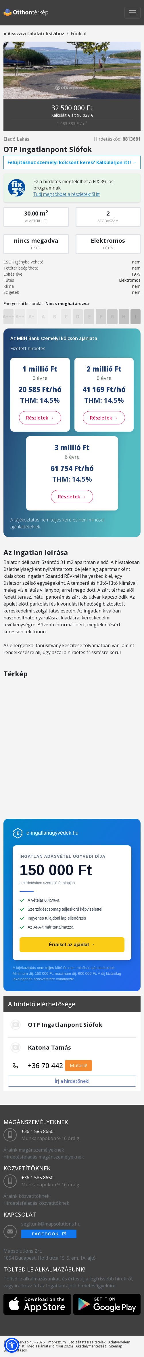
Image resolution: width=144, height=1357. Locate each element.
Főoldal (78, 33)
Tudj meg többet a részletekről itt (66, 194)
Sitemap (115, 1346)
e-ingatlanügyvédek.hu (52, 833)
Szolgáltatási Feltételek (87, 1342)
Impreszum (56, 1342)
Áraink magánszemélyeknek (33, 1150)
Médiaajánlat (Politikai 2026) (50, 1346)
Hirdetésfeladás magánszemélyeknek (43, 1157)
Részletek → (40, 418)
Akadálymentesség (91, 1346)
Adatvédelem (119, 1342)
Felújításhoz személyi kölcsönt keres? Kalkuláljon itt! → (72, 162)
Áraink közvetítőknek (26, 1196)
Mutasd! (78, 1065)
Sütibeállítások (15, 1350)
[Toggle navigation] (132, 12)
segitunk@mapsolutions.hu (50, 1224)
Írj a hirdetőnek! (72, 1081)
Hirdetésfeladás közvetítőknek (36, 1203)
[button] (12, 1345)
